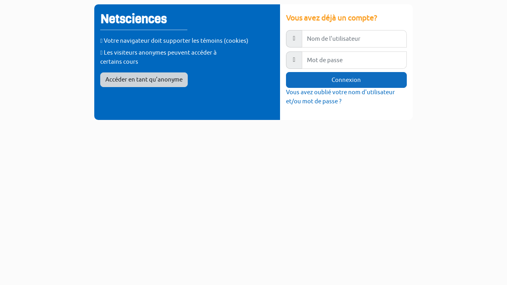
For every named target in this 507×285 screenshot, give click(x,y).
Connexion (346, 79)
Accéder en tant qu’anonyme (144, 79)
